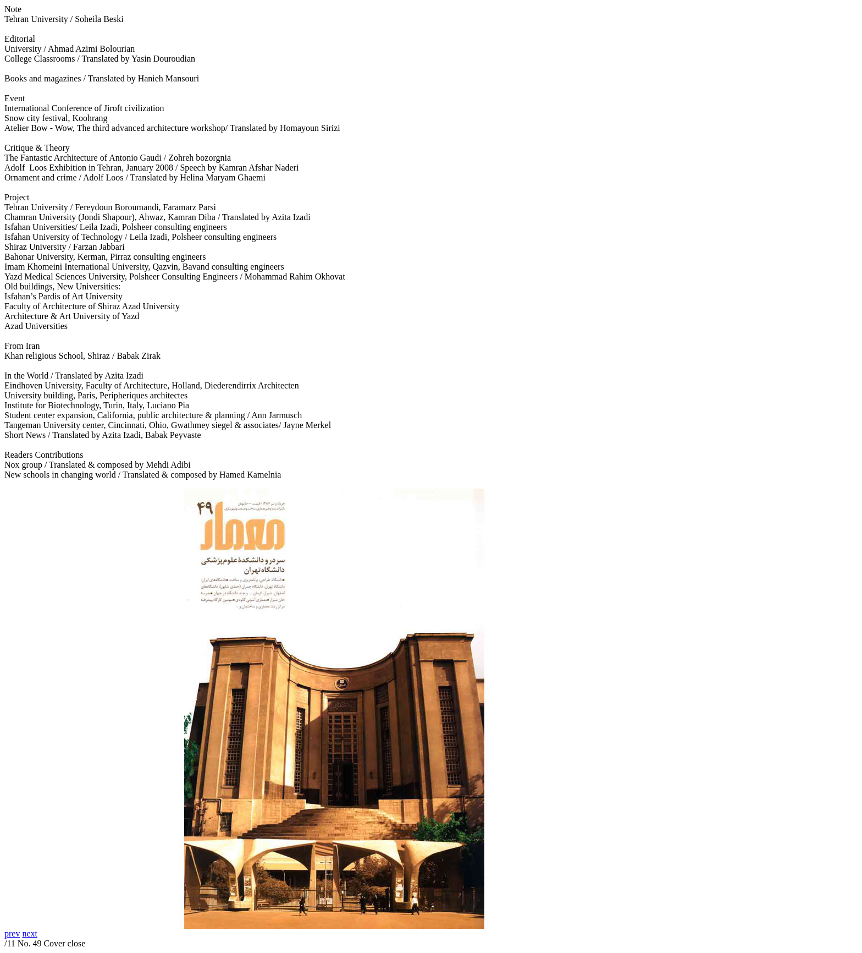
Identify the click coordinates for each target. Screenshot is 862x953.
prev (12, 933)
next (29, 933)
